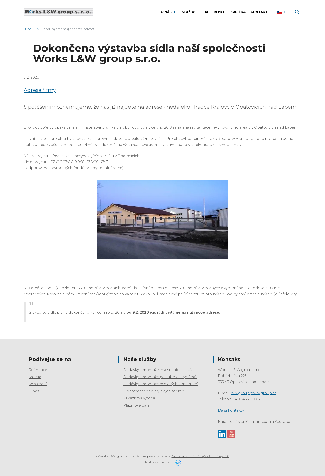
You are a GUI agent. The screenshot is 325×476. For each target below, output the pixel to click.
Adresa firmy (40, 90)
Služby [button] (189, 12)
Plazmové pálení (138, 405)
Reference (38, 370)
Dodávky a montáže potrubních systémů (160, 377)
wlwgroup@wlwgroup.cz (253, 393)
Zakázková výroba (139, 398)
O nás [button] (166, 12)
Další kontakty (231, 410)
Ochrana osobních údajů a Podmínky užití (200, 456)
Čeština (281, 12)
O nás (34, 391)
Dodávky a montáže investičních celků (157, 370)
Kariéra (35, 377)
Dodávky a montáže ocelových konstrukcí (160, 384)
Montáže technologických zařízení (154, 391)
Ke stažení (38, 384)
